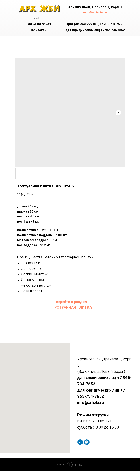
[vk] (80, 442)
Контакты (39, 30)
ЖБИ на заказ (39, 24)
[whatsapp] (87, 442)
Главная (39, 18)
